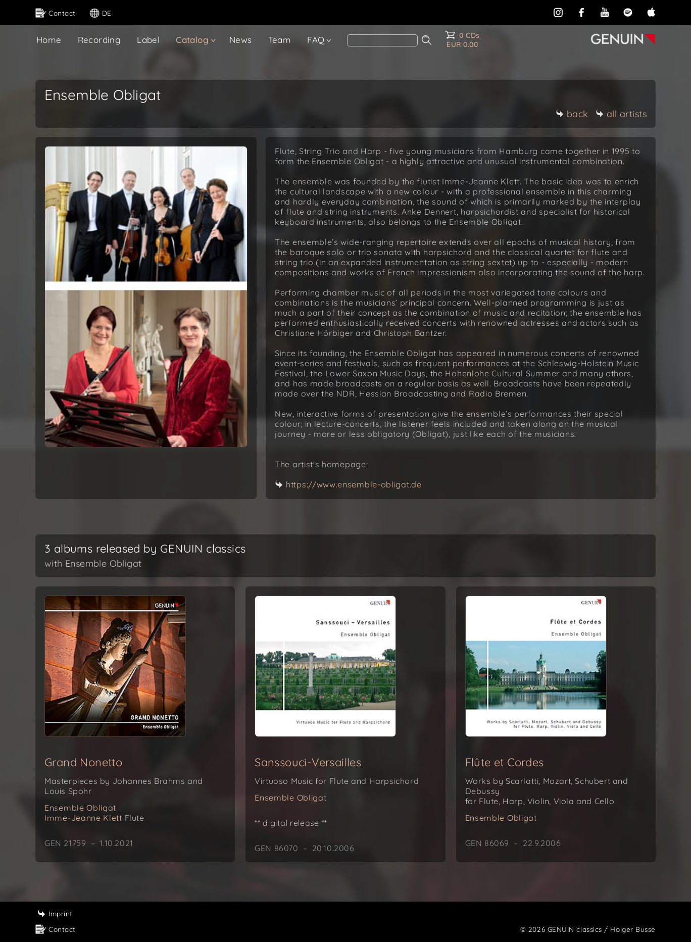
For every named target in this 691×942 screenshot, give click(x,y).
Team (279, 39)
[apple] (651, 11)
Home (49, 39)
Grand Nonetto (83, 762)
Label (148, 39)
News (240, 39)
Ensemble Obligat (80, 808)
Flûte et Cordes (504, 762)
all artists (621, 114)
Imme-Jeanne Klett (94, 818)
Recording (99, 39)
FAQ (315, 39)
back (572, 114)
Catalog (192, 39)
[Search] (382, 40)
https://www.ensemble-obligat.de (354, 484)
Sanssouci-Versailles (308, 762)
